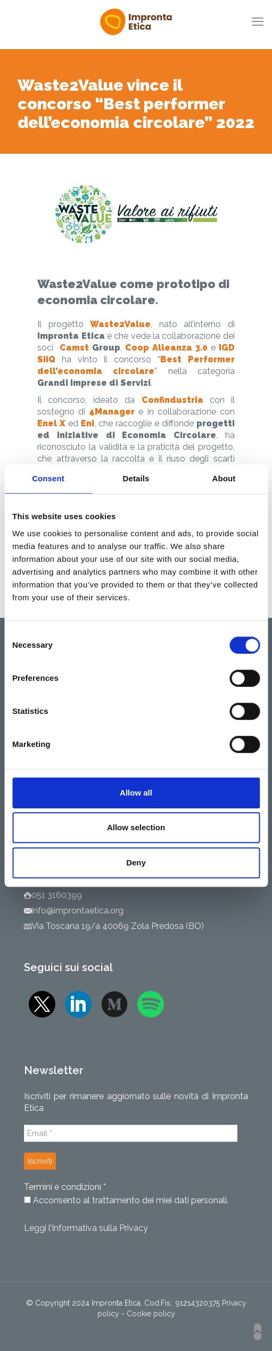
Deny (136, 862)
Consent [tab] (48, 478)
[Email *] (130, 1133)
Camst (76, 348)
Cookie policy (151, 1313)
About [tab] (224, 478)
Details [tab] (136, 478)
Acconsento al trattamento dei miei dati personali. (126, 1200)
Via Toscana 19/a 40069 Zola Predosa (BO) (117, 926)
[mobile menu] (258, 21)
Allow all (136, 792)
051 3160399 (56, 895)
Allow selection (136, 827)
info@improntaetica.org (77, 910)
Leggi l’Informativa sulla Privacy (86, 1228)
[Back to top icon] (257, 1331)
